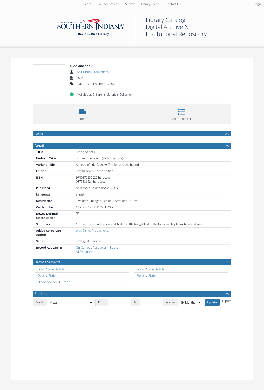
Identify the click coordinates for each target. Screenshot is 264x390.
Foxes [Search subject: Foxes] (141, 269)
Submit (130, 4)
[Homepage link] (132, 26)
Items (39, 133)
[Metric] (70, 302)
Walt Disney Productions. (93, 72)
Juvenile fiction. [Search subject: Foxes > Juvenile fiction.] (158, 269)
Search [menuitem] (88, 4)
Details (40, 145)
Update (212, 302)
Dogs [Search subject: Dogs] (41, 269)
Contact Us (173, 4)
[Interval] (189, 302)
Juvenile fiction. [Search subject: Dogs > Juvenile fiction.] (58, 269)
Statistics (41, 293)
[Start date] (118, 302)
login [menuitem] (258, 4)
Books (114, 247)
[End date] (150, 302)
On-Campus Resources (91, 247)
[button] (82, 113)
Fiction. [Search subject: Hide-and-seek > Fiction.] (66, 282)
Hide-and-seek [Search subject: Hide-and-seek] (47, 282)
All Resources (84, 252)
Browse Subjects (47, 262)
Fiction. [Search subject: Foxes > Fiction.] (153, 276)
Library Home (150, 4)
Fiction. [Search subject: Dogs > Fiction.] (53, 276)
